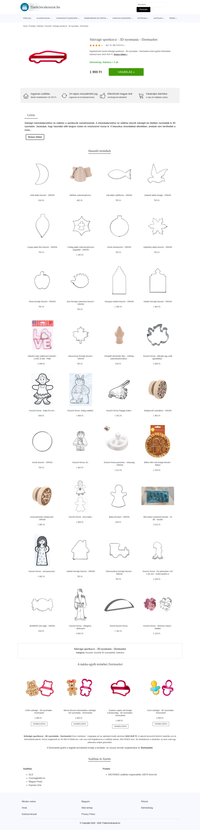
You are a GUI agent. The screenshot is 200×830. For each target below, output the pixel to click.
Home (25, 26)
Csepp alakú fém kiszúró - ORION (42, 247)
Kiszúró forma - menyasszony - (42, 571)
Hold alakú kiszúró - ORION (42, 195)
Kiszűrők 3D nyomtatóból (104, 653)
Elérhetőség (147, 808)
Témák (172, 18)
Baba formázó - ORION (119, 517)
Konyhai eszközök (122, 18)
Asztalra (158, 18)
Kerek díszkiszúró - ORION (119, 247)
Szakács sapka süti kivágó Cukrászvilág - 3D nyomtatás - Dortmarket (120, 713)
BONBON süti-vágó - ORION (42, 626)
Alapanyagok (43, 18)
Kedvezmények (29, 814)
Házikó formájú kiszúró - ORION (158, 301)
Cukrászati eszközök (67, 18)
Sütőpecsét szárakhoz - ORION (158, 411)
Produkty (32, 26)
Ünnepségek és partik (95, 18)
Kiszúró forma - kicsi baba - (81, 517)
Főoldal (27, 18)
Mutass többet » (120, 54)
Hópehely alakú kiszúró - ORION (157, 247)
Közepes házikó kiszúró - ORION (119, 301)
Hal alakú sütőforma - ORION (119, 195)
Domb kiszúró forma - (119, 626)
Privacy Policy (88, 814)
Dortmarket (165, 51)
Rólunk (144, 801)
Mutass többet (35, 137)
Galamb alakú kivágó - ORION (157, 195)
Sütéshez (142, 18)
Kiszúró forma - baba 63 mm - (42, 411)
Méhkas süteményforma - (81, 195)
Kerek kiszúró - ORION (42, 462)
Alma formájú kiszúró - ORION (42, 301)
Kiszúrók (48, 26)
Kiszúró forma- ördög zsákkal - (80, 411)
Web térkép (87, 808)
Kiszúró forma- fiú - (80, 462)
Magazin (85, 801)
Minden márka (29, 801)
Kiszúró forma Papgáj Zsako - (119, 411)
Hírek (24, 808)
